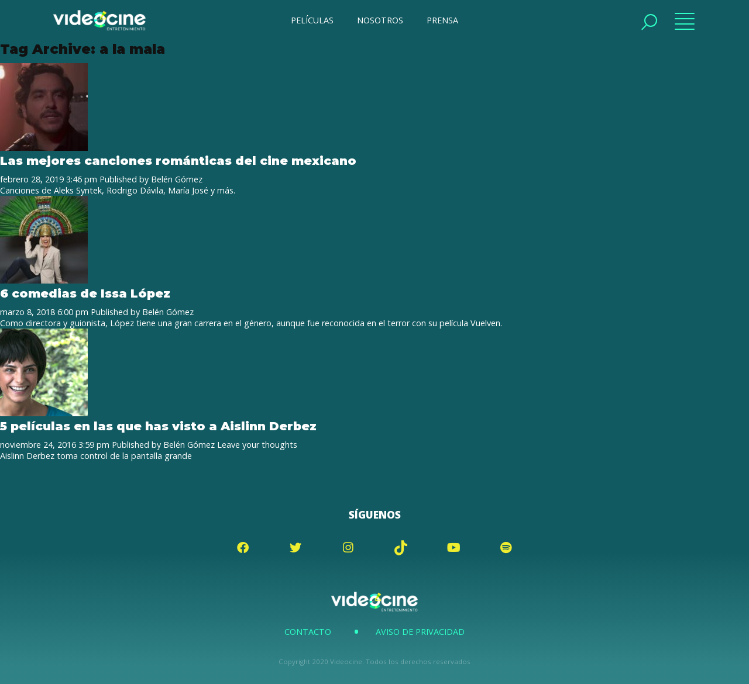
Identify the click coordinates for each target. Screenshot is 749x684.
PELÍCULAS (312, 20)
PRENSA (442, 20)
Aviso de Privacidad (420, 631)
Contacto (307, 631)
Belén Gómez (176, 179)
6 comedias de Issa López (85, 293)
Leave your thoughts (257, 444)
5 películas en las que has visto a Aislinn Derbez (158, 426)
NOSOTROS (380, 20)
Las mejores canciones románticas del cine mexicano (178, 160)
